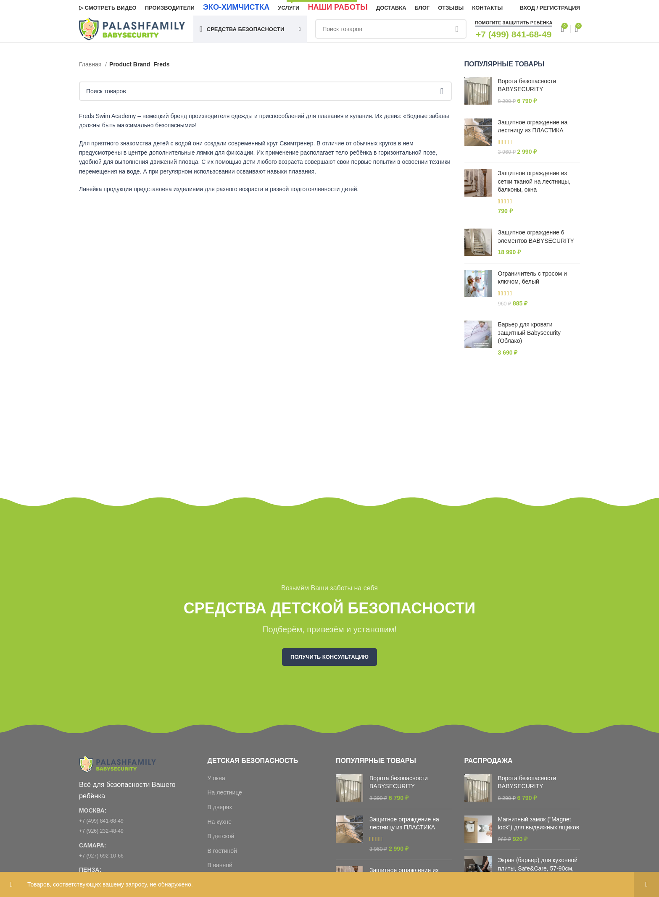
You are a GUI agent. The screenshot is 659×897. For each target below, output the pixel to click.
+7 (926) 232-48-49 (104, 834)
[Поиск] (377, 34)
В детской (221, 839)
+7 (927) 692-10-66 (104, 859)
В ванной (220, 868)
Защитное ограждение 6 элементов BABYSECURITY (536, 239)
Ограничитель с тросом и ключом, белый (532, 280)
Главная (91, 66)
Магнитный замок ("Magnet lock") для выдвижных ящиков (539, 826)
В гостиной (222, 853)
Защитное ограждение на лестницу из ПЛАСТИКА (533, 129)
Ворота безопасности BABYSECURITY (527, 87)
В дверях (220, 809)
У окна (216, 780)
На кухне (220, 824)
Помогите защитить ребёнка (513, 28)
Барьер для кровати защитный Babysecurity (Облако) (529, 335)
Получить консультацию (329, 660)
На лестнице (225, 795)
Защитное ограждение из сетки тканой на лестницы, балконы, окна (534, 184)
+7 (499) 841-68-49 (104, 824)
